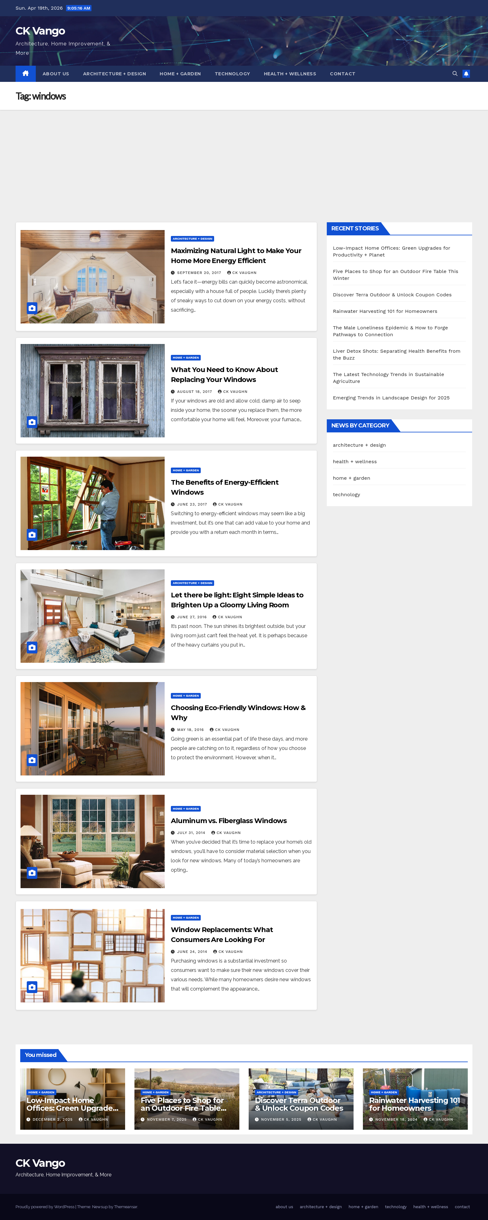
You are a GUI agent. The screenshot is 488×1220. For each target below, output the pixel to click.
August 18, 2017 (195, 391)
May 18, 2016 (191, 730)
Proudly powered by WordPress (45, 1206)
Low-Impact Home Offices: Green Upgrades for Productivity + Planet (71, 1108)
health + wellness (290, 74)
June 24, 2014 (193, 951)
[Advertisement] (244, 156)
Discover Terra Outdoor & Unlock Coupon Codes (392, 295)
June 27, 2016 (192, 617)
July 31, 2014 (192, 833)
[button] (455, 74)
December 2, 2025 (53, 1119)
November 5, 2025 (282, 1119)
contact (343, 74)
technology (232, 74)
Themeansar (125, 1206)
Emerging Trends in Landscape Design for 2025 (391, 398)
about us (56, 74)
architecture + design (114, 74)
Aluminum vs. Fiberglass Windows (229, 821)
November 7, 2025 (167, 1119)
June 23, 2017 (193, 504)
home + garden (180, 74)
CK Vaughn (242, 273)
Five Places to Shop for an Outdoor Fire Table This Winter (182, 1108)
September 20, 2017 (200, 273)
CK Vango (40, 30)
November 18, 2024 (397, 1119)
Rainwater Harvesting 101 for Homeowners (385, 311)
